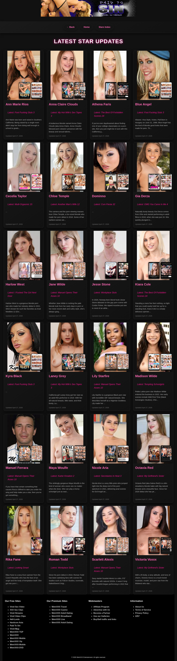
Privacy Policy (142, 613)
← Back (71, 27)
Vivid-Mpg (14, 629)
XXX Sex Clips (16, 610)
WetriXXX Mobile (17, 638)
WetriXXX (14, 635)
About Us (139, 607)
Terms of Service (143, 610)
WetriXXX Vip (16, 641)
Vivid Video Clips (18, 616)
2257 (137, 616)
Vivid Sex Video (17, 607)
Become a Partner (101, 613)
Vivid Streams (16, 613)
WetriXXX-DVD (16, 648)
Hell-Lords (15, 619)
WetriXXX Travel (59, 607)
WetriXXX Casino (60, 610)
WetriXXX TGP (16, 632)
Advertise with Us (101, 610)
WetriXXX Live (58, 619)
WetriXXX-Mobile (18, 645)
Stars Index (104, 27)
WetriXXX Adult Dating (62, 613)
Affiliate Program (101, 607)
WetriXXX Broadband (61, 616)
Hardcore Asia (16, 622)
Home (87, 27)
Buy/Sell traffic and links (104, 619)
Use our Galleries (101, 616)
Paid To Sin (15, 626)
